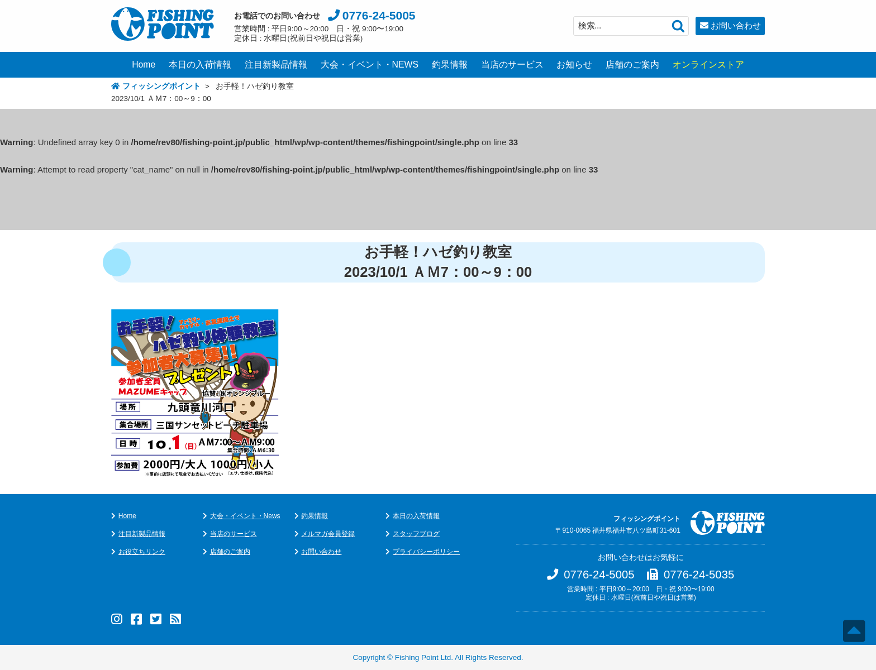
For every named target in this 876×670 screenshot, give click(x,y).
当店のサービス (512, 64)
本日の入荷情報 (200, 64)
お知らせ (574, 64)
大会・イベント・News (245, 516)
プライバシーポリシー (426, 552)
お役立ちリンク (141, 552)
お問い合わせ (736, 25)
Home (143, 64)
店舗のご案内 (632, 64)
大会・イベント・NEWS (370, 64)
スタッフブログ (416, 534)
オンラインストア (708, 64)
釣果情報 (450, 64)
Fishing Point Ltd (423, 657)
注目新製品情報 (276, 64)
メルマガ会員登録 (328, 534)
